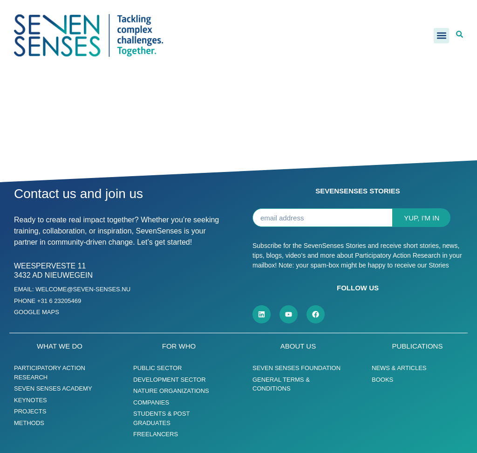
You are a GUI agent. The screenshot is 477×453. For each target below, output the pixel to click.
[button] (441, 35)
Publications (417, 346)
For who (179, 346)
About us (298, 346)
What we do (59, 346)
